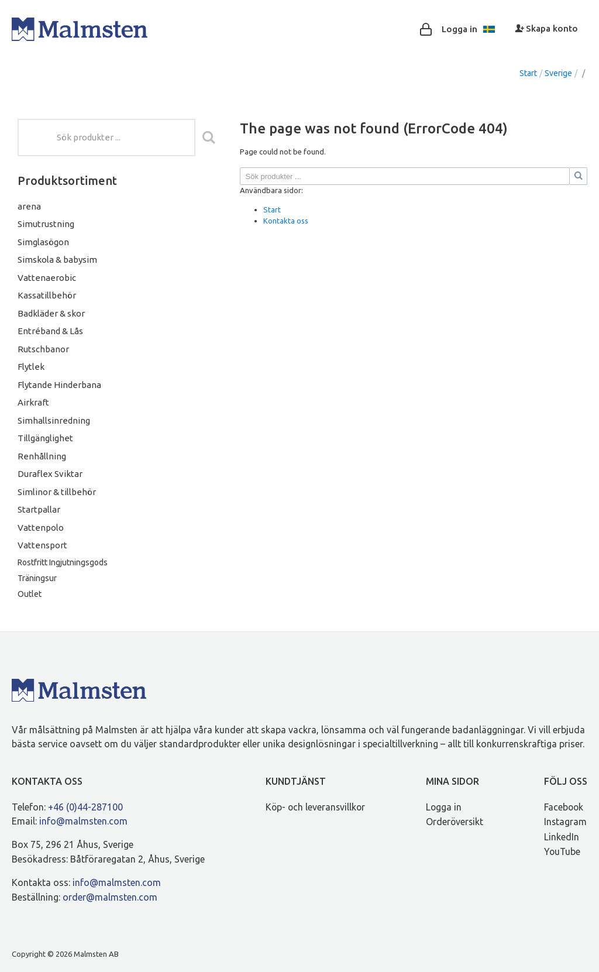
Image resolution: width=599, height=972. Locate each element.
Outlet (30, 594)
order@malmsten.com (110, 897)
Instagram (565, 821)
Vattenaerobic (47, 278)
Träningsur (37, 578)
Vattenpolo (41, 528)
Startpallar (39, 509)
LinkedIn (561, 837)
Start (528, 73)
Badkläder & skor (51, 313)
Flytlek (31, 367)
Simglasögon (43, 242)
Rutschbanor (43, 349)
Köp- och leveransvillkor (315, 807)
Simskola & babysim (57, 260)
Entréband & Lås (50, 331)
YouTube (562, 851)
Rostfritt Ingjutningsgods (63, 562)
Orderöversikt (455, 821)
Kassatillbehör (47, 295)
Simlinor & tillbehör (57, 492)
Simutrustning (46, 224)
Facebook (564, 807)
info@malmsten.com (83, 821)
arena (29, 206)
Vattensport (42, 545)
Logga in (444, 807)
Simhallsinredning (54, 420)
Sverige (558, 73)
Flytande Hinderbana (59, 385)
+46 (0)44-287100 (85, 807)
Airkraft (33, 402)
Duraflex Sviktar (50, 474)
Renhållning (42, 456)
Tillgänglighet (45, 438)
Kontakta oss (285, 221)
